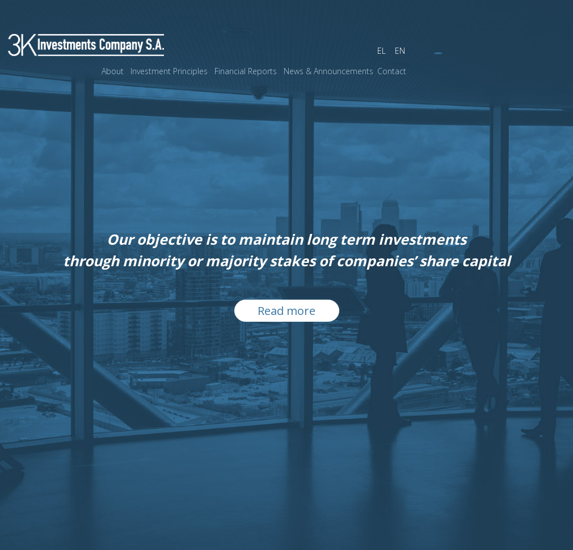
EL (381, 50)
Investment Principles (169, 71)
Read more (286, 310)
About (113, 71)
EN (400, 50)
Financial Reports (245, 71)
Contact (391, 71)
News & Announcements (328, 71)
